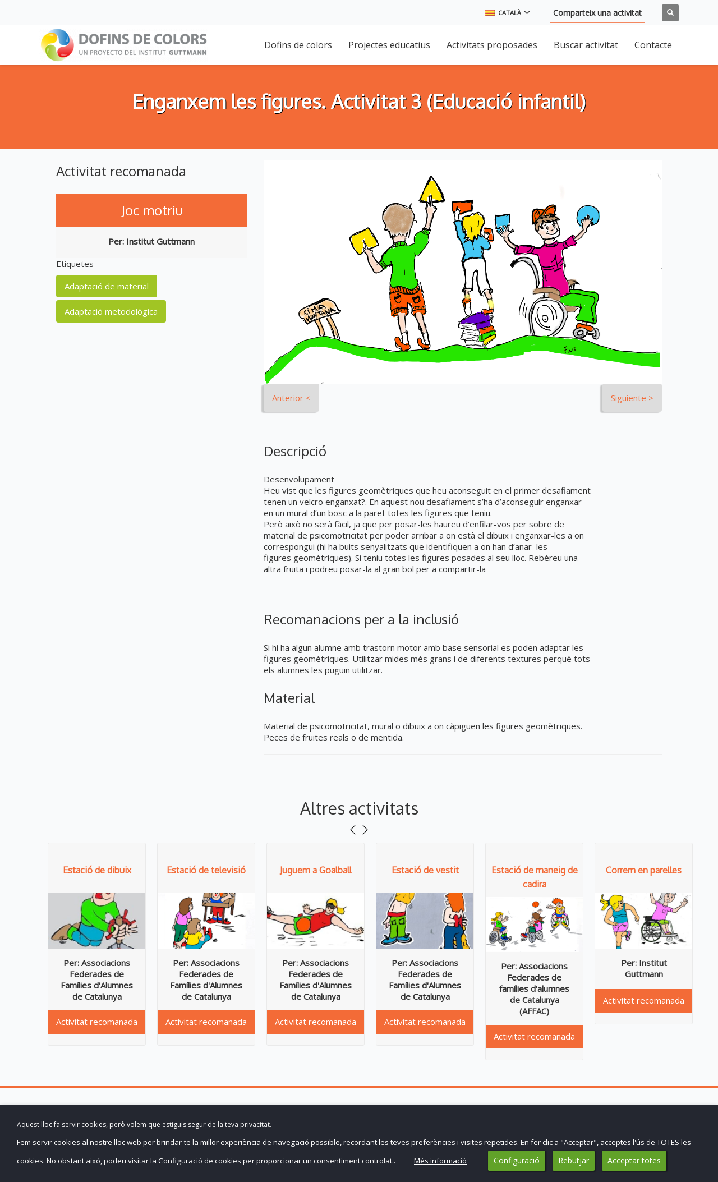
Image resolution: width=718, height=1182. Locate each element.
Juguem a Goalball (316, 870)
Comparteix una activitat (597, 12)
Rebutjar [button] (573, 1160)
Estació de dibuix (97, 870)
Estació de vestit (425, 870)
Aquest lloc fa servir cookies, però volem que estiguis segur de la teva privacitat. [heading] (144, 1124)
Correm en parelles (644, 870)
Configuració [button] (517, 1160)
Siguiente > (632, 397)
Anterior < (291, 397)
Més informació (440, 1161)
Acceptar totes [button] (634, 1160)
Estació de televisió (206, 870)
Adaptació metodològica (111, 311)
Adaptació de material (107, 286)
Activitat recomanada (96, 1021)
